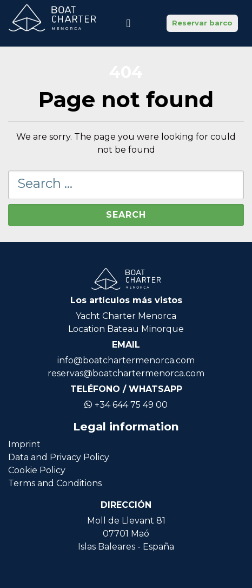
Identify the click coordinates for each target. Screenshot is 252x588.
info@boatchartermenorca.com (126, 360)
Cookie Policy (36, 470)
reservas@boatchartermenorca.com (126, 373)
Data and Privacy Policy (58, 457)
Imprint (24, 444)
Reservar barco (202, 22)
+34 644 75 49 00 (126, 405)
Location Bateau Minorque (126, 329)
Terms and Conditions (55, 483)
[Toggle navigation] (128, 23)
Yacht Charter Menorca (126, 316)
